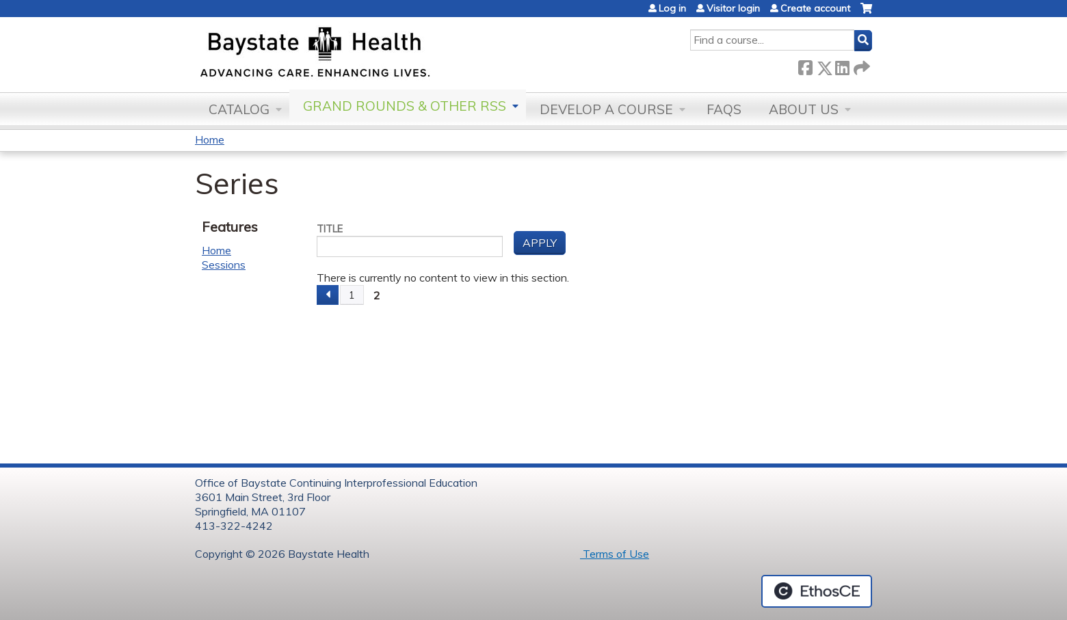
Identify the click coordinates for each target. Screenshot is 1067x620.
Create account (815, 8)
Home (209, 139)
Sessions (224, 264)
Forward (860, 65)
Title (330, 229)
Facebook (805, 65)
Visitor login (733, 8)
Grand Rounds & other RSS (404, 106)
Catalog (239, 109)
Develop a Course (606, 109)
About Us (804, 109)
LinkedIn (842, 65)
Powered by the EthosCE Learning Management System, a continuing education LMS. (816, 591)
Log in (672, 8)
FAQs (724, 109)
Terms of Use (614, 554)
